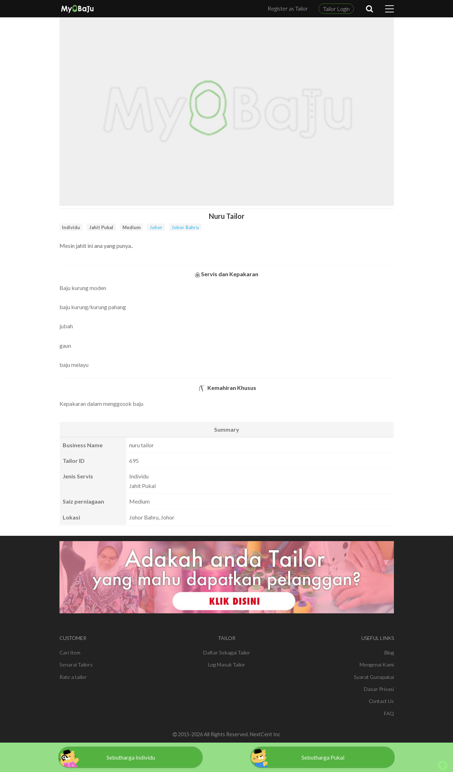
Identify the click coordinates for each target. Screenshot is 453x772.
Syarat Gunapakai (374, 677)
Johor (156, 227)
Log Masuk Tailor (226, 665)
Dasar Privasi (379, 689)
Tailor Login (336, 8)
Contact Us (381, 701)
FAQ (389, 713)
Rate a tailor (73, 677)
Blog (389, 652)
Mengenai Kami (377, 665)
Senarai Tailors (76, 665)
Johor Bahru (185, 227)
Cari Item (69, 652)
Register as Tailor (288, 8)
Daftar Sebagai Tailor (226, 652)
